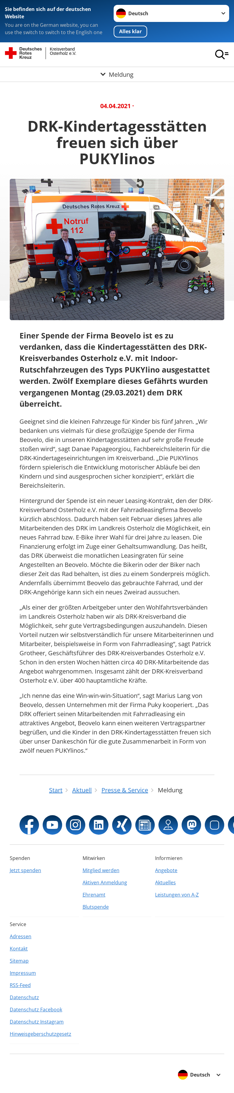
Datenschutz (24, 997)
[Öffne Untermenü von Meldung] (117, 74)
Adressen (20, 936)
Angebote (166, 870)
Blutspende (96, 907)
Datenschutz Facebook (36, 1009)
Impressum (23, 973)
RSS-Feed (20, 985)
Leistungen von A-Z (177, 894)
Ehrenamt (94, 894)
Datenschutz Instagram (37, 1021)
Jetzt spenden (25, 870)
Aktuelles (165, 882)
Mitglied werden (101, 870)
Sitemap (19, 960)
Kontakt (19, 948)
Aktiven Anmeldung (105, 882)
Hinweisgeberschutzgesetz (40, 1034)
